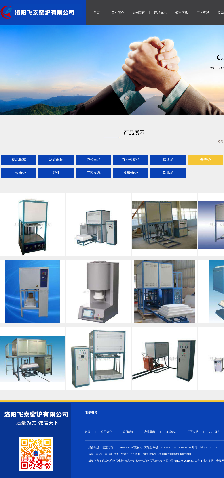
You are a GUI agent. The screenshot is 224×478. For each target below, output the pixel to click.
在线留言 (171, 431)
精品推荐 (19, 160)
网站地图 (185, 454)
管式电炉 (93, 160)
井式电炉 (19, 173)
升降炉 (205, 160)
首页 (96, 12)
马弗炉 (168, 173)
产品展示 (160, 12)
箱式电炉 (56, 160)
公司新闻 (139, 12)
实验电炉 (131, 173)
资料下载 (181, 12)
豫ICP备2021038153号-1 (188, 460)
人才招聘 (214, 431)
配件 (56, 173)
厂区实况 (203, 12)
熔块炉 (168, 160)
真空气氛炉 (131, 160)
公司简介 (118, 12)
